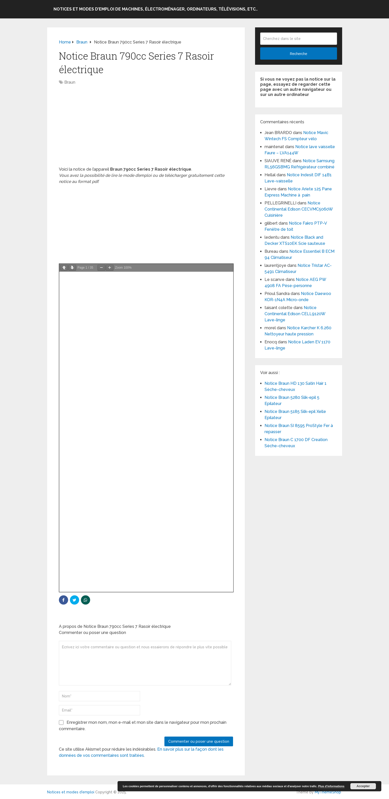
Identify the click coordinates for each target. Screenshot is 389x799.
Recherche (298, 54)
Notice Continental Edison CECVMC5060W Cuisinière (299, 209)
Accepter (363, 786)
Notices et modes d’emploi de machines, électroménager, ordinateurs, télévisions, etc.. (156, 9)
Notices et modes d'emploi (70, 792)
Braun (69, 82)
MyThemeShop (328, 792)
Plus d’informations (331, 786)
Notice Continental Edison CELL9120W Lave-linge (295, 313)
